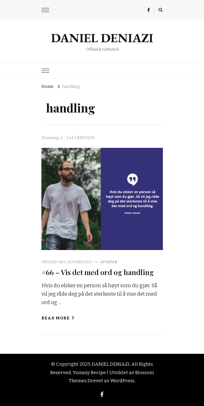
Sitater (109, 262)
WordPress (122, 380)
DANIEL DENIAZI (102, 38)
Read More (57, 318)
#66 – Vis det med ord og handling (97, 272)
